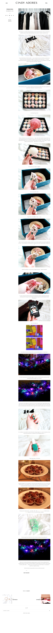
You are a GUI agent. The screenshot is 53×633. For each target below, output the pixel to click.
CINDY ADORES (26, 2)
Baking (9, 19)
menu (7, 2)
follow (46, 2)
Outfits (9, 21)
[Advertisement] (26, 623)
